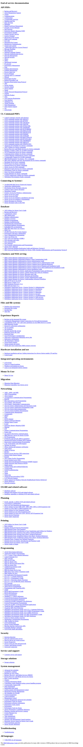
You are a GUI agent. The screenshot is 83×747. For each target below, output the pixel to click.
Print (5, 67)
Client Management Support (12, 13)
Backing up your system (11, 673)
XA (5, 108)
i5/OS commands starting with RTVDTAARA (17, 139)
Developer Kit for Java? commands (14, 162)
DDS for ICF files (9, 560)
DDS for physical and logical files (14, 563)
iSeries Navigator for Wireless (13, 201)
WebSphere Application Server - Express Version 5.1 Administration (24, 287)
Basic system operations (11, 678)
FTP (5, 429)
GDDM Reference (9, 568)
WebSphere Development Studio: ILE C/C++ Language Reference (23, 609)
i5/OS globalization (10, 622)
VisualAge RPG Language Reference (15, 606)
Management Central (10, 698)
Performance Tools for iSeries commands (16, 170)
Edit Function (8, 29)
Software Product (9, 95)
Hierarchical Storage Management (14, 691)
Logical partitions (9, 696)
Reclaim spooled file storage (12, 331)
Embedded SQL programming (13, 227)
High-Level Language (10, 39)
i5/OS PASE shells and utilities (13, 629)
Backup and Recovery (10, 11)
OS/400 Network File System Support (15, 232)
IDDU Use (7, 230)
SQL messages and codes (11, 240)
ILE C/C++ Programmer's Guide (13, 578)
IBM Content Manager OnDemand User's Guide (18, 257)
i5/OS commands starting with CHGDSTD (16, 122)
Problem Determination (11, 69)
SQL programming (9, 241)
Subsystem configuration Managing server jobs (18, 337)
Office (6, 60)
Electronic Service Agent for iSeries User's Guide (18, 721)
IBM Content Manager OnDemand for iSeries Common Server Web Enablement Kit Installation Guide (34, 267)
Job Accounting (8, 327)
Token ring (7, 475)
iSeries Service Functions (11, 515)
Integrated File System (11, 42)
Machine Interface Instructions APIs (14, 626)
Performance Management (12, 65)
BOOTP (6, 399)
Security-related (9, 87)
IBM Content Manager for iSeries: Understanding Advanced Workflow (25, 279)
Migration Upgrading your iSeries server (16, 385)
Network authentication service (13, 638)
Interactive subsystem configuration (14, 326)
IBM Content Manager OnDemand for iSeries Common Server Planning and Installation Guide (32, 266)
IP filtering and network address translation (17, 438)
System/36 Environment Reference (14, 599)
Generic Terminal (9, 36)
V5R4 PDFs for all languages (13, 740)
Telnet (6, 473)
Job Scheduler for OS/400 (11, 693)
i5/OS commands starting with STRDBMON (17, 140)
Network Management (10, 55)
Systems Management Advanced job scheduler (18, 699)
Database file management (12, 306)
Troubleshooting (9, 732)
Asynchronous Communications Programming (18, 397)
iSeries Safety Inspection (11, 516)
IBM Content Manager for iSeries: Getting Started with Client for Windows (26, 272)
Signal (6, 90)
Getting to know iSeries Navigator (14, 189)
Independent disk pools (11, 688)
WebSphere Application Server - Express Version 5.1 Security (22, 294)
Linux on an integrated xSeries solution (15, 367)
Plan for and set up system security (14, 640)
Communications (9, 16)
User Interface (8, 100)
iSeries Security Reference (12, 724)
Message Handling (9, 49)
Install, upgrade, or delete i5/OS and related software (19, 502)
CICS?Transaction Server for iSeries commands (18, 152)
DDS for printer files (10, 565)
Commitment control (10, 214)
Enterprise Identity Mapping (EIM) (14, 31)
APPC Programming (10, 394)
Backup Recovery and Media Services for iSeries (18, 676)
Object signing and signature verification (16, 447)
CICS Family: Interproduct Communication (17, 404)
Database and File (9, 21)
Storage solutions (9, 662)
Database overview (9, 218)
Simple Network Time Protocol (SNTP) (16, 463)
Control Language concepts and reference (16, 117)
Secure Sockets (8, 85)
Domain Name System (11, 422)
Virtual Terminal (9, 103)
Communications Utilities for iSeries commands (18, 154)
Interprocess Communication (12, 44)
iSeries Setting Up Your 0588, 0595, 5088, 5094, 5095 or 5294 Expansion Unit (27, 507)
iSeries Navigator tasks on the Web (14, 202)
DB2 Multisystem (9, 215)
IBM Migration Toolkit (11, 324)
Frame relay (7, 432)
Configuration (8, 18)
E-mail (6, 424)
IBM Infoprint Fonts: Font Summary (15, 529)
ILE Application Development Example (16, 575)
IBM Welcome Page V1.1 (11, 285)
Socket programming (10, 594)
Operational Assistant (10, 62)
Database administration (11, 217)
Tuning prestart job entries (12, 344)
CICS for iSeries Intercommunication (15, 409)
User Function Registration (12, 98)
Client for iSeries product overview (14, 617)
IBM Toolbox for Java (10, 573)
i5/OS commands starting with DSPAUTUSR (17, 131)
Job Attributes (8, 329)
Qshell (6, 590)
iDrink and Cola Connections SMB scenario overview (20, 345)
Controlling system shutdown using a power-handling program (22, 683)
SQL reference (8, 243)
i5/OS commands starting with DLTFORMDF (17, 129)
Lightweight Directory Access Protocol (16, 47)
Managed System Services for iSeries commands (18, 168)
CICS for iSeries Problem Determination (16, 410)
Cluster (6, 14)
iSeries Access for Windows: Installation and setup (19, 198)
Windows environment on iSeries (14, 366)
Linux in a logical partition (12, 364)
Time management (9, 716)
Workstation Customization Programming (16, 619)
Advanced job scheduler (11, 670)
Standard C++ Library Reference (14, 596)
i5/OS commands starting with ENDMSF (16, 134)
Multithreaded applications (12, 585)
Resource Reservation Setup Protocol (15, 82)
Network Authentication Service (13, 54)
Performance (8, 706)
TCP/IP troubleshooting (11, 470)
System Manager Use (10, 713)
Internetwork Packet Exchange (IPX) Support (17, 440)
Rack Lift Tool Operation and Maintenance (16, 505)
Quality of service (9, 450)
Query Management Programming (14, 235)
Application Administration (12, 186)
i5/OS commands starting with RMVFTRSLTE (18, 137)
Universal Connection (10, 647)
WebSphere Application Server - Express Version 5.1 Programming (24, 299)
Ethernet (6, 427)
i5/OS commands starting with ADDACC (16, 119)
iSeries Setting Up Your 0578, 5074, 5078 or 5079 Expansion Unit (23, 513)
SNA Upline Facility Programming (14, 458)
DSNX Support (8, 419)
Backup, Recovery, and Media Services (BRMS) (18, 675)
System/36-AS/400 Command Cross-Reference (18, 601)
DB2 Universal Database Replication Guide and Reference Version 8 (24, 248)
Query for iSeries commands (12, 172)
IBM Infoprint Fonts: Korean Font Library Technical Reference (22, 534)
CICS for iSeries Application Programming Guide (19, 407)
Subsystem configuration (11, 339)
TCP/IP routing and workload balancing (16, 466)
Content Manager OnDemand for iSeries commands (19, 155)
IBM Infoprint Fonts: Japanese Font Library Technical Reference (23, 532)
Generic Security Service (11, 34)
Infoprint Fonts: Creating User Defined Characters (19, 539)
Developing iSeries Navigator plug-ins (15, 188)
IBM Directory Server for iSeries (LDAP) (16, 435)
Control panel (8, 355)
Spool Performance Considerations (14, 336)
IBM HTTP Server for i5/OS (12, 281)
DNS (5, 417)
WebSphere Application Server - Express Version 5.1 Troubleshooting (24, 295)
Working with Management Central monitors (17, 719)
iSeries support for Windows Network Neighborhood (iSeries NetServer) (25, 480)
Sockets (6, 93)
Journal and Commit (10, 46)
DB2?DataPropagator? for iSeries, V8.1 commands (19, 159)
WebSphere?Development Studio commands (17, 177)
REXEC (6, 452)
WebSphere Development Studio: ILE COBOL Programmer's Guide (24, 611)
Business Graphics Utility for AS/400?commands (18, 150)
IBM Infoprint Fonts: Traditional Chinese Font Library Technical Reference (26, 537)
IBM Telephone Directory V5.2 (13, 284)
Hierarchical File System (11, 37)
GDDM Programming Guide (12, 566)
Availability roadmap (10, 672)
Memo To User (8, 375)
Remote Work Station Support (13, 455)
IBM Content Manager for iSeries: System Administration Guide (23, 277)
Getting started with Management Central (16, 690)
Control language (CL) (11, 557)
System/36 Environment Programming (15, 598)
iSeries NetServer (9, 481)
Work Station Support (10, 106)
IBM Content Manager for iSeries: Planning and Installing (21, 276)
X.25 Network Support (11, 478)
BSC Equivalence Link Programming (15, 401)
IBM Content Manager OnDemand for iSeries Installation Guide (23, 269)
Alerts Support (8, 396)
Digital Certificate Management (13, 26)
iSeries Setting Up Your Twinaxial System (16, 510)
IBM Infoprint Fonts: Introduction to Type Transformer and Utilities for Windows (28, 531)
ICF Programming (9, 437)
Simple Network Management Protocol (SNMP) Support (21, 461)
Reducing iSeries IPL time (12, 332)
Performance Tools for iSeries (13, 701)
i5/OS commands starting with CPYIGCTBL (17, 126)
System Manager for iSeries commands (15, 173)
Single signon (8, 465)
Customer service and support (13, 654)
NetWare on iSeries (10, 445)
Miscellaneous (8, 50)
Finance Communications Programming (16, 430)
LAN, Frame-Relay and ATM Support (15, 443)
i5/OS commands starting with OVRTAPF (16, 136)
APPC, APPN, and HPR (11, 392)
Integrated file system (10, 308)
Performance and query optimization (15, 233)
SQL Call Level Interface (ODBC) (14, 238)
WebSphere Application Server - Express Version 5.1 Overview (22, 290)
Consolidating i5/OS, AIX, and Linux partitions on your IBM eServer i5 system (27, 322)
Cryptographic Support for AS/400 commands (17, 157)
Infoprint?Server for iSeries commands (15, 165)
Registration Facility (10, 78)
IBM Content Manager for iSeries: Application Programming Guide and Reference (28, 271)
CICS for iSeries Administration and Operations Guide (20, 406)
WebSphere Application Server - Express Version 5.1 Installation (23, 289)
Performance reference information (14, 703)
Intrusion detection (9, 637)
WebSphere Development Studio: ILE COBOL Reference (21, 613)
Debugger (7, 24)
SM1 (5, 83)
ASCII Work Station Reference (13, 552)
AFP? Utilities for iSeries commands (15, 147)
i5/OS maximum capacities (12, 723)
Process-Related (9, 73)
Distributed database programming (14, 225)
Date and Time (8, 22)
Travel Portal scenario (10, 342)
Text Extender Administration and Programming (18, 245)
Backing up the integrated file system (15, 319)
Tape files (7, 311)
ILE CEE (7, 41)
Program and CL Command (12, 75)
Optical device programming (12, 586)
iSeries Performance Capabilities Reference (17, 709)
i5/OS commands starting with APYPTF (16, 121)
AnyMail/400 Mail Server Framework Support (18, 184)
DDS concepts (8, 558)
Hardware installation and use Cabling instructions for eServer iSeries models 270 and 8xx (30, 353)
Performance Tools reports (12, 704)
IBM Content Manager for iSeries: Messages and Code (20, 274)
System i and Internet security (13, 645)
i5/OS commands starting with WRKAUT (16, 142)
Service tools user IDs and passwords (15, 643)
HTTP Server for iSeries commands (14, 164)
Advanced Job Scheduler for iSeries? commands (18, 145)
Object (6, 59)
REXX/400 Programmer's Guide (13, 591)
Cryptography (8, 414)
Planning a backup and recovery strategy (16, 711)
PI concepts (7, 64)
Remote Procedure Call (11, 80)
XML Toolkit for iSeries (11, 621)
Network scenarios (9, 483)
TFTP (6, 471)
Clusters (6, 680)
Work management (9, 718)
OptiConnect (8, 448)
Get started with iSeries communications (16, 434)
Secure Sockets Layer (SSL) (12, 460)
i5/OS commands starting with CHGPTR (16, 124)
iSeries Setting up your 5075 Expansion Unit (17, 511)
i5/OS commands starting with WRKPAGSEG (17, 144)
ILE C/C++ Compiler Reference (13, 576)
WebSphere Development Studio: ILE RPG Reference (20, 616)
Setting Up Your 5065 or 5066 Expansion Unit (17, 508)
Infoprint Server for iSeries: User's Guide (16, 542)
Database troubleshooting (11, 222)
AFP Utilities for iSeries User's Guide (15, 210)
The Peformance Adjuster (11, 340)
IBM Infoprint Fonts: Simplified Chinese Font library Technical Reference (26, 536)
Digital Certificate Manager (12, 420)
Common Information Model (12, 681)
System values (8, 714)
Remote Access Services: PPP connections (16, 453)
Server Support (8, 88)
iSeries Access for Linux (11, 194)
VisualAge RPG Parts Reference (13, 608)
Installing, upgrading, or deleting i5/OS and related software (21, 494)
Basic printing (8, 526)
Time (5, 97)
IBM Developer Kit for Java (12, 570)
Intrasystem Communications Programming (17, 442)
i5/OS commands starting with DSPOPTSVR (17, 132)
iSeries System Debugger (11, 624)
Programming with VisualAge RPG (14, 588)
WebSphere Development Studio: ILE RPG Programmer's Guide (23, 614)
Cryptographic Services (11, 19)
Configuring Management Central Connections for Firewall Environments (26, 321)
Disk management (9, 686)
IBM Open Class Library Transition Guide (16, 571)
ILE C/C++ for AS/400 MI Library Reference (17, 581)
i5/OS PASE (8, 110)
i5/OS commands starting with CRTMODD (17, 127)
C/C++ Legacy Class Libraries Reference (16, 555)
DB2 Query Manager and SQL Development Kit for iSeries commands (25, 160)
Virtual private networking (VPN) (14, 476)
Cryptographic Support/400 (12, 685)
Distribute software (10, 491)
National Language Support (12, 52)
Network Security (9, 57)
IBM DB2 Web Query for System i (14, 228)
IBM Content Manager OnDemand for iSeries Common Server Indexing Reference (28, 264)
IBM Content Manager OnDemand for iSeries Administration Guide (24, 261)
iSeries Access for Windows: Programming (16, 199)
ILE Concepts (8, 583)
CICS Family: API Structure (12, 402)
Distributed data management (13, 223)
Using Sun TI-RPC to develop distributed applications (20, 604)
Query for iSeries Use (10, 237)
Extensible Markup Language (13, 627)
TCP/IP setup (8, 468)
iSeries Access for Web (11, 196)
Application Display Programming (14, 553)
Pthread (6, 77)
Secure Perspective (9, 642)
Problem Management (10, 70)
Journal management (10, 695)
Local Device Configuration (12, 503)
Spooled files (8, 310)
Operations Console (10, 191)
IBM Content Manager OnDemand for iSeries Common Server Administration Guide (29, 262)
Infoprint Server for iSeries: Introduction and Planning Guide (22, 541)
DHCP (6, 415)
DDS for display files (10, 562)
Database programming (11, 220)
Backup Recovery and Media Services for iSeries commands (22, 149)
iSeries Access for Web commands (14, 167)
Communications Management (13, 412)
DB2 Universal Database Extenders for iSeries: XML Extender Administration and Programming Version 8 (35, 250)
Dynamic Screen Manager (12, 27)
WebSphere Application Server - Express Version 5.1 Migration (22, 292)
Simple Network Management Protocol (15, 92)
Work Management (10, 105)
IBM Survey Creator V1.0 (12, 282)
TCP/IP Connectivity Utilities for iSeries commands (19, 175)
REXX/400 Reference (10, 593)
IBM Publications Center (10, 743)
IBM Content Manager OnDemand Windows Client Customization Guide (25, 259)
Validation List (8, 101)
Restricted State (9, 334)
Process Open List (9, 72)
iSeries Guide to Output (11, 544)
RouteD (6, 457)
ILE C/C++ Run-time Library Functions (16, 580)
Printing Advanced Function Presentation (16, 527)
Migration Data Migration (11, 383)
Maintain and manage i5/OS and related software (18, 492)
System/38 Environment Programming (15, 603)
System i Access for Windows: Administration (17, 193)
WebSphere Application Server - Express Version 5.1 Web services (23, 297)
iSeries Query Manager (11, 246)
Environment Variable (10, 32)
